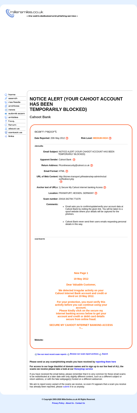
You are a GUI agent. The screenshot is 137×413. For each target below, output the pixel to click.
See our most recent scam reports (52, 354)
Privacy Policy (58, 403)
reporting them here (106, 362)
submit (66, 386)
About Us (70, 403)
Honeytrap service (83, 369)
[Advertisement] (33, 54)
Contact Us (80, 403)
